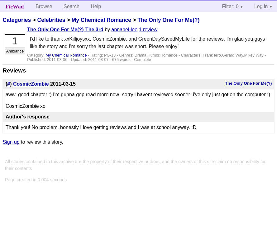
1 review (148, 29)
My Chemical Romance (101, 20)
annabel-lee (124, 29)
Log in (261, 6)
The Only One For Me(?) (168, 20)
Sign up (10, 142)
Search (71, 6)
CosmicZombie (31, 84)
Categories (16, 20)
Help (96, 6)
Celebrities (51, 20)
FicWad (15, 6)
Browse (44, 6)
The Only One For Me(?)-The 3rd (65, 29)
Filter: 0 (230, 6)
